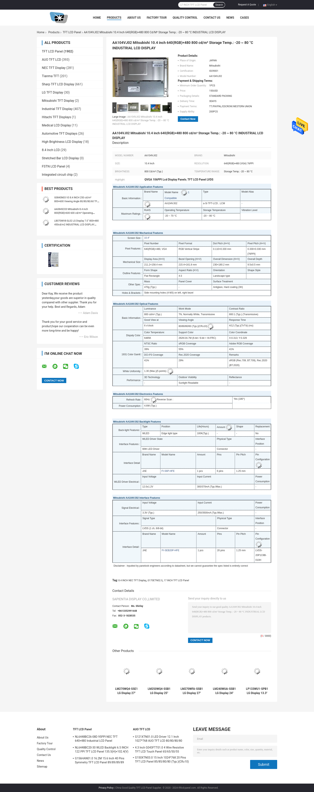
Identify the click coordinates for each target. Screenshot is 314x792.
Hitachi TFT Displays (56, 117)
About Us (134, 17)
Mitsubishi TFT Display (58, 101)
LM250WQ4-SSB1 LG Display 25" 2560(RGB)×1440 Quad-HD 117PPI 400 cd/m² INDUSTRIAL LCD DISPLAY (159, 691)
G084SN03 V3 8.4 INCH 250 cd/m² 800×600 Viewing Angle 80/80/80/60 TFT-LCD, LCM (76, 201)
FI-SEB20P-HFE (170, 550)
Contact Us (211, 17)
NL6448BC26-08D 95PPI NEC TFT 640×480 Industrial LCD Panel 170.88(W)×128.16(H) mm (96, 739)
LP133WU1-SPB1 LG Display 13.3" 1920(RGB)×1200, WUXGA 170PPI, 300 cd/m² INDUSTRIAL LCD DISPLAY (257, 691)
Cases (244, 17)
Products (114, 17)
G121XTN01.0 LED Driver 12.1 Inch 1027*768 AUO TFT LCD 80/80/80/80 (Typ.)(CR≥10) (158, 739)
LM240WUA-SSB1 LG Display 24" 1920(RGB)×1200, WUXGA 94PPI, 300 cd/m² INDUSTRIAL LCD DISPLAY (224, 691)
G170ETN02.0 (155, 580)
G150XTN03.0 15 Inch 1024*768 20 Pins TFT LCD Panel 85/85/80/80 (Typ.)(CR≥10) (162, 759)
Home (97, 17)
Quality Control (185, 17)
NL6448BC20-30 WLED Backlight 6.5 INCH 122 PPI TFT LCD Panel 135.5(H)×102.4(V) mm (101, 750)
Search (219, 4)
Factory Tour (157, 17)
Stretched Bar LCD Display (60, 158)
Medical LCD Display (56, 125)
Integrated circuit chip (57, 175)
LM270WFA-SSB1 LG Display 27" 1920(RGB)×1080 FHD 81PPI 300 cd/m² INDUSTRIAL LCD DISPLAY (192, 691)
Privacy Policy (106, 787)
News (230, 17)
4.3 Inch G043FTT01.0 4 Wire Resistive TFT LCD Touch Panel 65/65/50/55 (159, 749)
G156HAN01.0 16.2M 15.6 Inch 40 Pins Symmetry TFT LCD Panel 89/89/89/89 (99, 760)
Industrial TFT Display (57, 109)
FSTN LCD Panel (53, 166)
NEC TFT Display (53, 68)
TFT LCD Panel (72, 32)
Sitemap (42, 766)
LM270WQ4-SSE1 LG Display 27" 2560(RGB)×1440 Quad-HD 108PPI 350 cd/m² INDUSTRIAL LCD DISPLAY (126, 691)
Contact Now (187, 118)
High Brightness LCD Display (62, 142)
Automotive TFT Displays (59, 133)
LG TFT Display (52, 92)
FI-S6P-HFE (168, 471)
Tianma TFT (50, 76)
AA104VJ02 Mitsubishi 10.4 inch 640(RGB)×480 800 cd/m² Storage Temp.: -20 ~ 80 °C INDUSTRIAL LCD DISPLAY (140, 120)
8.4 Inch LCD (51, 150)
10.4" (147, 237)
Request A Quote (247, 4)
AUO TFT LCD (51, 60)
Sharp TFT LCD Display (58, 84)
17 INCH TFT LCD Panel (176, 580)
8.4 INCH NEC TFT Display (132, 580)
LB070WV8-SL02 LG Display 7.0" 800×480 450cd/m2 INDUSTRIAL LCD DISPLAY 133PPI (76, 224)
